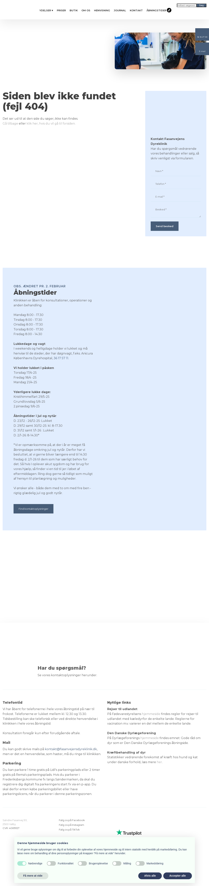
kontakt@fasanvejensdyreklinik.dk (71, 749)
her (159, 762)
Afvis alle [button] (150, 875)
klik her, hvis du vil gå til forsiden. (51, 123)
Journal (120, 10)
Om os (85, 10)
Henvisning (102, 10)
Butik (74, 10)
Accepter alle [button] (177, 875)
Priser (61, 10)
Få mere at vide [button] (33, 875)
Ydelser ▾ (46, 10)
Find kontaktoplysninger (33, 508)
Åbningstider (156, 10)
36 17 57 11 (61, 358)
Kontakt (136, 10)
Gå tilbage (10, 123)
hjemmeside (151, 714)
